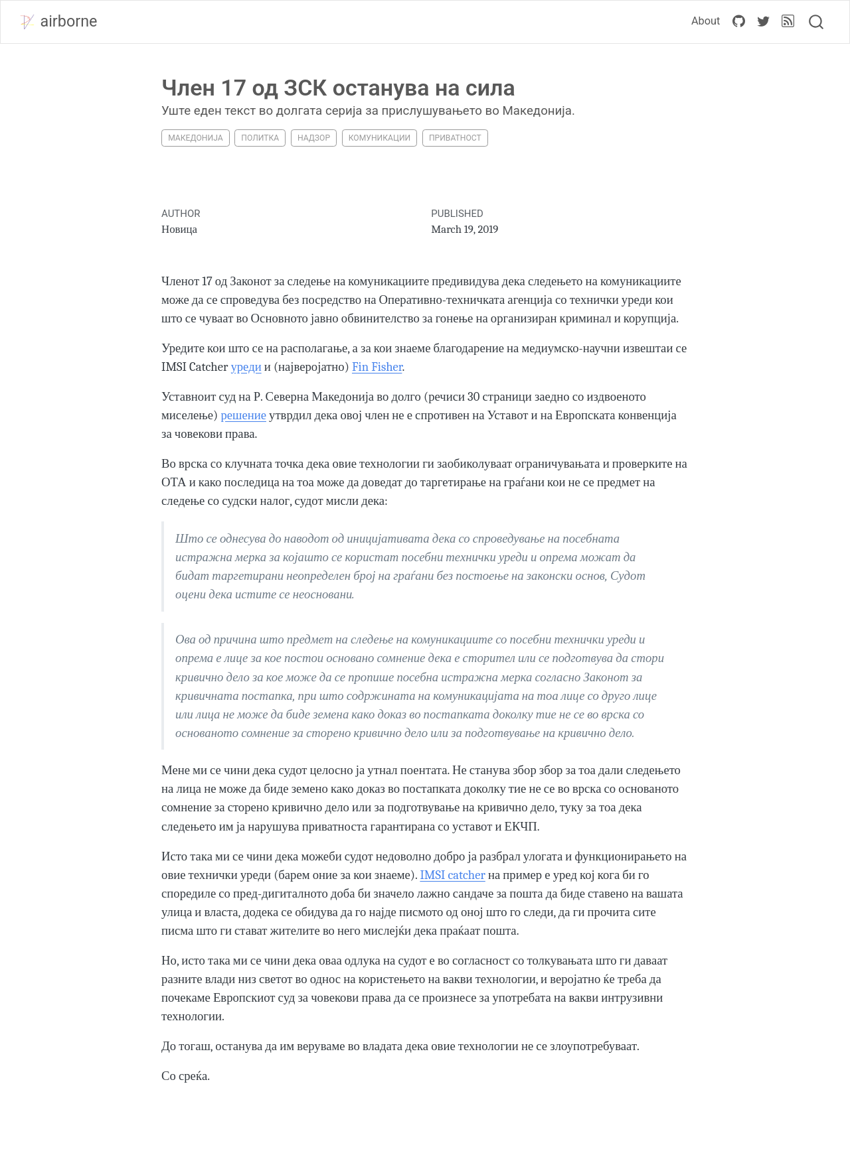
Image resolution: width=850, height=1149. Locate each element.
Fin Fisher (377, 367)
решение (243, 415)
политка (260, 138)
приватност (455, 138)
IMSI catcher (452, 875)
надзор (314, 138)
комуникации (379, 138)
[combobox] (817, 22)
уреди (245, 367)
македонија (195, 138)
